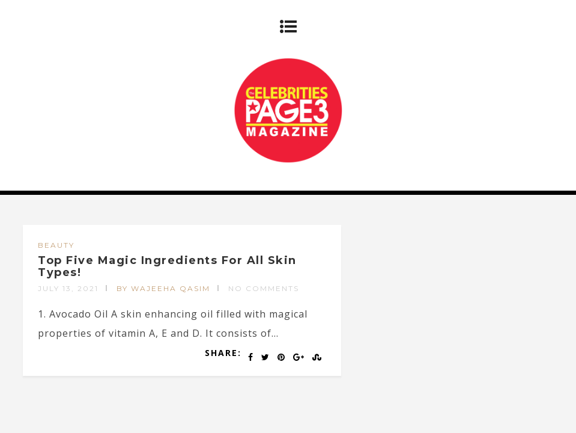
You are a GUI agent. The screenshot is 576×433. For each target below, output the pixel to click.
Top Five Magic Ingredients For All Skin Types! (167, 266)
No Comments (263, 288)
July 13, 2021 (68, 288)
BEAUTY (56, 245)
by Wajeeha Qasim (163, 288)
